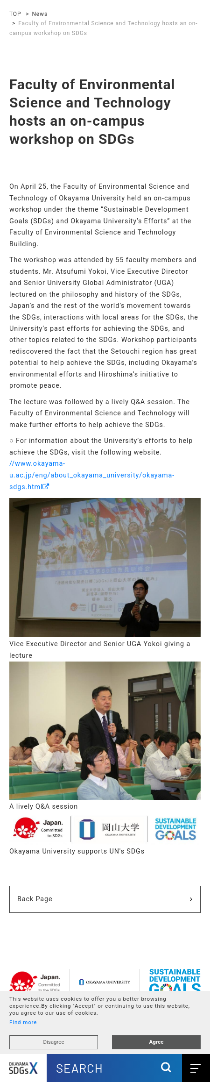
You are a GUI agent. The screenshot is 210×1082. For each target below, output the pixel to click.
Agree (156, 1042)
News (40, 14)
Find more (23, 1022)
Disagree (53, 1042)
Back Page (35, 899)
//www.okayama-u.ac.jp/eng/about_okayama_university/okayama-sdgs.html (92, 475)
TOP (15, 14)
